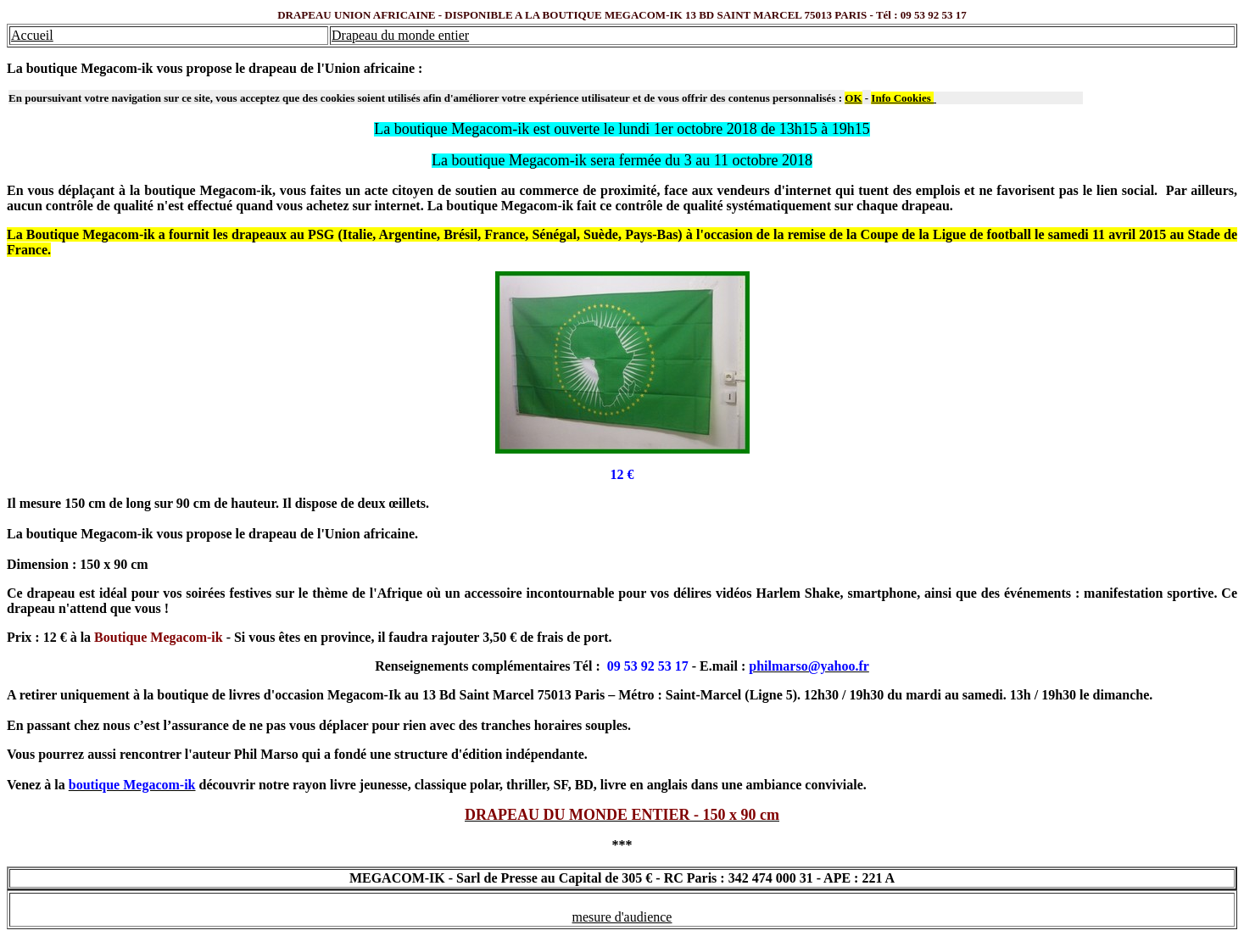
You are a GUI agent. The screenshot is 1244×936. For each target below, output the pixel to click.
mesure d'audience (622, 917)
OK (853, 98)
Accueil (32, 35)
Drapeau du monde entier (400, 35)
